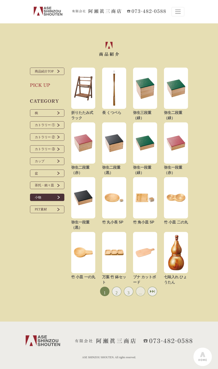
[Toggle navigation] (178, 11)
